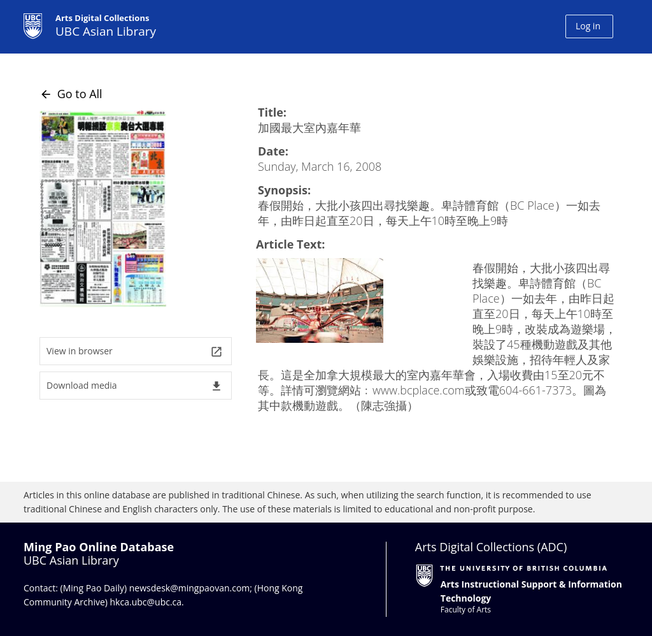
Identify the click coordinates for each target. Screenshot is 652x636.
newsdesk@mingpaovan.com (189, 588)
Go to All (71, 93)
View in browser (134, 351)
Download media (134, 386)
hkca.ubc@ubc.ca (146, 602)
